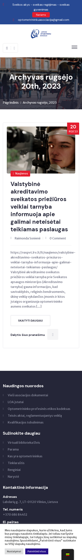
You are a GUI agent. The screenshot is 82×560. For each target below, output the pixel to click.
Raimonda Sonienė (28, 238)
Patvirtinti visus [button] (37, 551)
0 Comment (58, 238)
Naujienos (20, 173)
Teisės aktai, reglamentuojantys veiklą (35, 415)
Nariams (41, 14)
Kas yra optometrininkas (25, 456)
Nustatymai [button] (14, 551)
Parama (13, 449)
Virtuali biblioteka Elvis (24, 442)
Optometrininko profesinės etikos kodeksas (39, 409)
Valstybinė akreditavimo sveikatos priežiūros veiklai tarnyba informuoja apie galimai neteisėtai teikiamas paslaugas (39, 206)
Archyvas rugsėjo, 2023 (40, 102)
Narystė (13, 476)
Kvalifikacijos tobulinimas (26, 422)
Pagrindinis (11, 102)
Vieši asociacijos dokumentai (28, 395)
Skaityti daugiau (30, 320)
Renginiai (14, 470)
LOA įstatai (16, 402)
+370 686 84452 (15, 514)
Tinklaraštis (16, 463)
